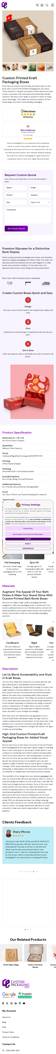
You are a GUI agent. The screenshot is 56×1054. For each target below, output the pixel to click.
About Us (6, 961)
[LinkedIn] (16, 947)
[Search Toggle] (47, 5)
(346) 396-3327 (13, 994)
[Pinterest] (20, 947)
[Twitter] (7, 947)
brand (10, 726)
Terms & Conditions (10, 981)
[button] (19, 871)
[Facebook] (3, 947)
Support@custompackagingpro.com (21, 1009)
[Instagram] (11, 947)
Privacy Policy (8, 976)
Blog (4, 966)
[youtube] (24, 947)
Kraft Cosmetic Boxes (35, 909)
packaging (44, 776)
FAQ (4, 971)
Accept (28, 539)
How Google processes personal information (28, 534)
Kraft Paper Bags (11, 908)
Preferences (28, 548)
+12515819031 (11, 1004)
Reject (28, 543)
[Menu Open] (52, 6)
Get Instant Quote (16, 228)
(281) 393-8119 (12, 999)
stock (16, 708)
